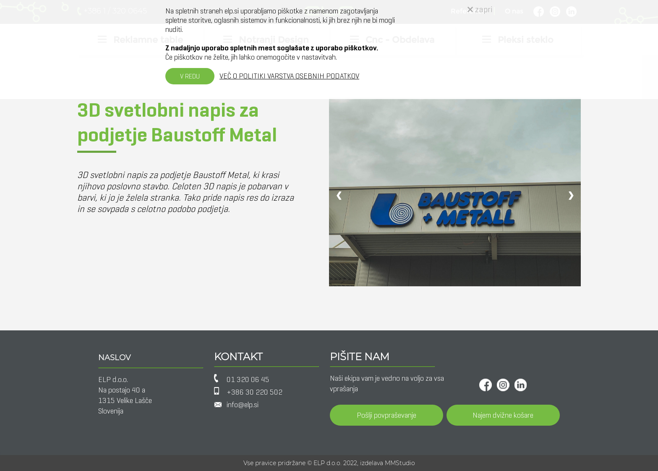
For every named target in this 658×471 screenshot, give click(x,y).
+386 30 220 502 (254, 392)
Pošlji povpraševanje (386, 415)
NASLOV (114, 357)
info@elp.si (242, 404)
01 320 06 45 (248, 379)
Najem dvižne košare (503, 415)
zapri (480, 9)
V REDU (190, 76)
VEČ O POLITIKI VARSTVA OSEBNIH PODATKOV (289, 76)
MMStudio (400, 463)
